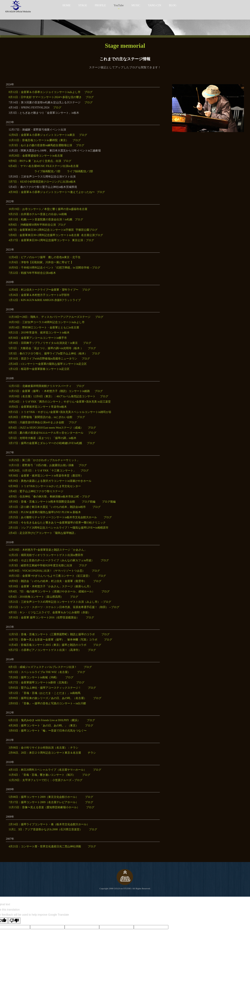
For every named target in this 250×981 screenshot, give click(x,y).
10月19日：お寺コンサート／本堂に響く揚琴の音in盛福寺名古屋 (48, 209)
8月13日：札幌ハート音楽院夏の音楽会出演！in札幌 (41, 219)
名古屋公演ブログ (92, 235)
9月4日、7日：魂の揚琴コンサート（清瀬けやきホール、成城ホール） (52, 591)
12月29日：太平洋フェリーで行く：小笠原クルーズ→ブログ (45, 780)
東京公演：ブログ (83, 240)
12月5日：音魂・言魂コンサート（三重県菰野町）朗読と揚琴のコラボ (52, 634)
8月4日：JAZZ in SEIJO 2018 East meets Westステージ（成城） (46, 427)
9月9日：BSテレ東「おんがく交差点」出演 (35, 160)
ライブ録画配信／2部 (80, 171)
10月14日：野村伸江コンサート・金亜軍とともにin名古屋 (44, 327)
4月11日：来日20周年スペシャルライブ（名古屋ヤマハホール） (47, 769)
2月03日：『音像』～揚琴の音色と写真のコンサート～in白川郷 (47, 703)
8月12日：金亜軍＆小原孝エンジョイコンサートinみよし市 (44, 92)
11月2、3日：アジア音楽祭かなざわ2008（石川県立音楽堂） (45, 829)
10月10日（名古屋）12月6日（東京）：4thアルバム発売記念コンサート (52, 396)
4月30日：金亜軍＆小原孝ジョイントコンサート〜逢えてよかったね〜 (52, 192)
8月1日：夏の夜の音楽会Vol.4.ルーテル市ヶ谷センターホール (46, 432)
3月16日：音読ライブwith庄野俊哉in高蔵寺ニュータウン (43, 358)
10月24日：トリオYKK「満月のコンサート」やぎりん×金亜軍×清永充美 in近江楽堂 (60, 401)
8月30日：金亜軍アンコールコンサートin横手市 (38, 337)
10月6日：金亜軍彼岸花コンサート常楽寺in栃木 (38, 406)
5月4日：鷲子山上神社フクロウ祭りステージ (36, 491)
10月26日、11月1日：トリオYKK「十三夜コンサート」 (42, 470)
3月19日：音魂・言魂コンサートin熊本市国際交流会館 (42, 501)
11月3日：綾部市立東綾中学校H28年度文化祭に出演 (40, 565)
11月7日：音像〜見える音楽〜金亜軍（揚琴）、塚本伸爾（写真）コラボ (53, 639)
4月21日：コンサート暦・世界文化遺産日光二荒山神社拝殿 (45, 846)
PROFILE (100, 5)
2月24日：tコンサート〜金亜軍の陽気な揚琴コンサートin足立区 (48, 363)
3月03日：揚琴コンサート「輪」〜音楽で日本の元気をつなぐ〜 (48, 730)
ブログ (88, 92)
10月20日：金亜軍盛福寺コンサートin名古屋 (36, 155)
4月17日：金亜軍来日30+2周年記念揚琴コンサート (39, 240)
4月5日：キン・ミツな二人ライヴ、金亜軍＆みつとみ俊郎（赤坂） (50, 612)
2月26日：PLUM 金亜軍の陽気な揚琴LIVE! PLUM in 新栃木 (45, 512)
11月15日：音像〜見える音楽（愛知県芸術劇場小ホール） (44, 807)
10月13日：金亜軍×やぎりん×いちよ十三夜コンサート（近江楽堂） (50, 575)
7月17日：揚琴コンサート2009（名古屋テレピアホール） (43, 802)
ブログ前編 (88, 501)
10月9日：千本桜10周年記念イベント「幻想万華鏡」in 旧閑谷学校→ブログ (54, 267)
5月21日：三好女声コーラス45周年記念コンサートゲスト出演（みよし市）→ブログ (60, 601)
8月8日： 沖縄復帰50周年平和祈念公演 (32, 224)
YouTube (119, 5)
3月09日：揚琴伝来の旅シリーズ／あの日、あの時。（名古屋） (48, 698)
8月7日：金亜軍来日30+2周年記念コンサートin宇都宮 (41, 229)
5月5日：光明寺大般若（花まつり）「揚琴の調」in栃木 (42, 438)
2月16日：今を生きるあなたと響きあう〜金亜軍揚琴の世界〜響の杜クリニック (57, 522)
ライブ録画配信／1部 (47, 171)
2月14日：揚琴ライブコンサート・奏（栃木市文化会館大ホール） (49, 824)
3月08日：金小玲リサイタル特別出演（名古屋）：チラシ (43, 747)
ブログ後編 (109, 501)
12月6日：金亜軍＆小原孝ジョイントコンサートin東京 (42, 134)
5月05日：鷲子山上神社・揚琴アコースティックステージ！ (45, 687)
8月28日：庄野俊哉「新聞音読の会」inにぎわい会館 (40, 417)
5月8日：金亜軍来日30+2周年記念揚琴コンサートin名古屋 (44, 235)
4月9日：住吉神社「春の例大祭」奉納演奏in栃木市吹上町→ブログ (49, 496)
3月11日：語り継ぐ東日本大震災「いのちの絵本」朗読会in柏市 (47, 506)
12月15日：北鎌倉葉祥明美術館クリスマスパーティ (40, 386)
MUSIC (135, 5)
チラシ (92, 752)
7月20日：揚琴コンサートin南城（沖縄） (34, 677)
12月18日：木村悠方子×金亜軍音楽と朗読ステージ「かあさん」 (48, 549)
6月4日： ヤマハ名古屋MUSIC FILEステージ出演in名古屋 (44, 166)
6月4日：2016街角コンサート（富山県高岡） (36, 596)
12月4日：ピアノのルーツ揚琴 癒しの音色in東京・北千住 (44, 257)
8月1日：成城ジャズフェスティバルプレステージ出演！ (43, 667)
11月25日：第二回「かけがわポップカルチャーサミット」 (44, 460)
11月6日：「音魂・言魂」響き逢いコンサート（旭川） (42, 774)
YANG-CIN (154, 5)
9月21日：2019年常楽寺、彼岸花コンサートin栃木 (39, 332)
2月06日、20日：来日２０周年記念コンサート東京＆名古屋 (45, 752)
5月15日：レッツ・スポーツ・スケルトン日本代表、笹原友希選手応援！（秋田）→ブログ (64, 607)
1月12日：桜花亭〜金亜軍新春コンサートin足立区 (39, 369)
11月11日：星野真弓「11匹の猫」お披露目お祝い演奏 (41, 465)
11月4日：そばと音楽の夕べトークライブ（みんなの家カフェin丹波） (51, 560)
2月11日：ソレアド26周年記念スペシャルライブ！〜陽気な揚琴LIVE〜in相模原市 (58, 527)
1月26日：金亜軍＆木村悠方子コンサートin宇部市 (39, 295)
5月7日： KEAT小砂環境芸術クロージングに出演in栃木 (42, 181)
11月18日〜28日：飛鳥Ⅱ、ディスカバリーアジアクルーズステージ (49, 316)
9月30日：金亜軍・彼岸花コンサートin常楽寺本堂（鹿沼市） (46, 475)
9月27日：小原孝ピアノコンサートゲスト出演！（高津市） (45, 650)
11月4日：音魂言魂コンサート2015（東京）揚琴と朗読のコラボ (47, 644)
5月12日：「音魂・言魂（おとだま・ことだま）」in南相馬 (44, 693)
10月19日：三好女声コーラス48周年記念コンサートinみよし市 (47, 322)
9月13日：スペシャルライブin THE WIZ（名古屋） (39, 672)
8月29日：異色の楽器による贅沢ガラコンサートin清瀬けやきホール (50, 480)
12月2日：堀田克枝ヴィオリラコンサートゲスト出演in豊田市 (46, 555)
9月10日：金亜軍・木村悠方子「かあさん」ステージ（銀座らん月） (50, 586)
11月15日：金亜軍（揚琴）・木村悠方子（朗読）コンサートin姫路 (49, 391)
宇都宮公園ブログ (86, 229)
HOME (66, 5)
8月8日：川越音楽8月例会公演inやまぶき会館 (36, 422)
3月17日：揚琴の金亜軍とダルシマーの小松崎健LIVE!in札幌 (45, 443)
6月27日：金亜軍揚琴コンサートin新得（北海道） (39, 682)
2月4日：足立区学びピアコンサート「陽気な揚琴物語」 (43, 532)
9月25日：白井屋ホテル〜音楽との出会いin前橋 (38, 214)
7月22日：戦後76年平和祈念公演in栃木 (32, 272)
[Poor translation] (14, 920)
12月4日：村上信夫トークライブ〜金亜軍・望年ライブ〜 (43, 289)
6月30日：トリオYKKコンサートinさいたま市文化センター (45, 486)
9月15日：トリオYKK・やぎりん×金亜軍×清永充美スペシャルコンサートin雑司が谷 (60, 412)
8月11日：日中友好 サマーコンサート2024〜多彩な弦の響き (45, 97)
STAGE (82, 5)
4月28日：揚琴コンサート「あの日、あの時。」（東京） (43, 725)
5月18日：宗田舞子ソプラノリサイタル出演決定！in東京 (43, 342)
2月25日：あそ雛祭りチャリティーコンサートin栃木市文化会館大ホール (53, 517)
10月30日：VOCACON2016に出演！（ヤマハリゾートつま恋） (47, 570)
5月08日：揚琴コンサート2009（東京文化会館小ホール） (43, 796)
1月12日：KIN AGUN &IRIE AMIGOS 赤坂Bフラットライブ (45, 300)
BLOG (172, 5)
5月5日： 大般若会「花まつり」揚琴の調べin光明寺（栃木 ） (46, 348)
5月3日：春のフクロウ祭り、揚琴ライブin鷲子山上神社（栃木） (48, 353)
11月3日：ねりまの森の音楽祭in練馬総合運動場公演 (40, 145)
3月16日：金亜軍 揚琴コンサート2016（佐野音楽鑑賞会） (44, 617)
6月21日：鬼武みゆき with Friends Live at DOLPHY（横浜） (44, 720)
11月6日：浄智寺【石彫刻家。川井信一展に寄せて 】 (41, 262)
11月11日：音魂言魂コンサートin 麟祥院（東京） (39, 140)
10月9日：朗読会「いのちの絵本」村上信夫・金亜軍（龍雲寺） (48, 581)
